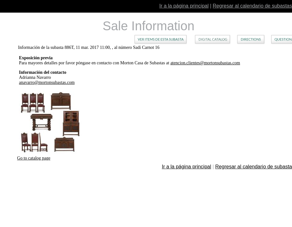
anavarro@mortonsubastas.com (47, 82)
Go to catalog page (33, 158)
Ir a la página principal (184, 6)
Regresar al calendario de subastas (252, 6)
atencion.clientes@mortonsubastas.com (205, 63)
